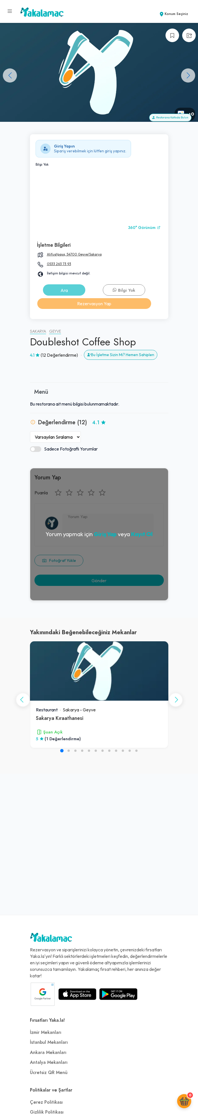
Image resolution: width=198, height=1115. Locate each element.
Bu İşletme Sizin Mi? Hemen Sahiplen (120, 354)
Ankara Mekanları (48, 1052)
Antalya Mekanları (49, 1062)
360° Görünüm (144, 227)
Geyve (55, 331)
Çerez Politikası (46, 1102)
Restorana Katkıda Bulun (170, 117)
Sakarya (38, 331)
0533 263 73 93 (59, 264)
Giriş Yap (105, 534)
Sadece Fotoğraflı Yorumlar (64, 449)
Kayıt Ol (142, 534)
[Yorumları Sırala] (55, 437)
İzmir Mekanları (45, 1032)
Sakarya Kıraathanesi (59, 718)
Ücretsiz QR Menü (49, 1072)
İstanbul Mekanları (49, 1042)
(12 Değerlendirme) (59, 355)
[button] (188, 75)
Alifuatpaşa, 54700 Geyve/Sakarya (74, 254)
